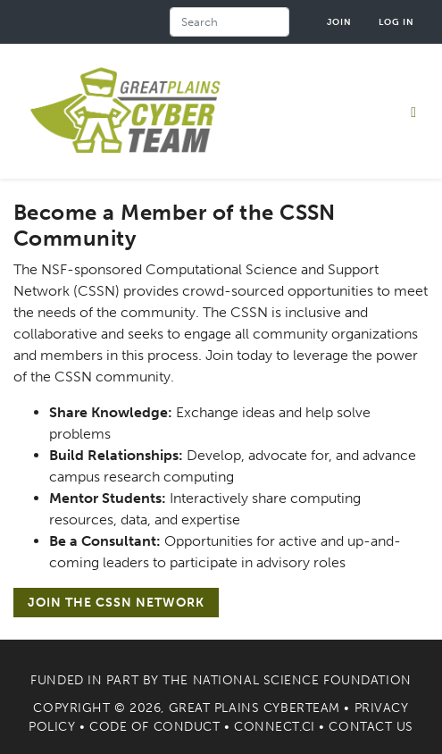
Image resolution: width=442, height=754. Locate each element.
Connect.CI (274, 726)
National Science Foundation (302, 680)
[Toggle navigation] (413, 111)
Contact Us (371, 726)
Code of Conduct (154, 726)
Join (339, 22)
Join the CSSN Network (116, 602)
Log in (396, 22)
